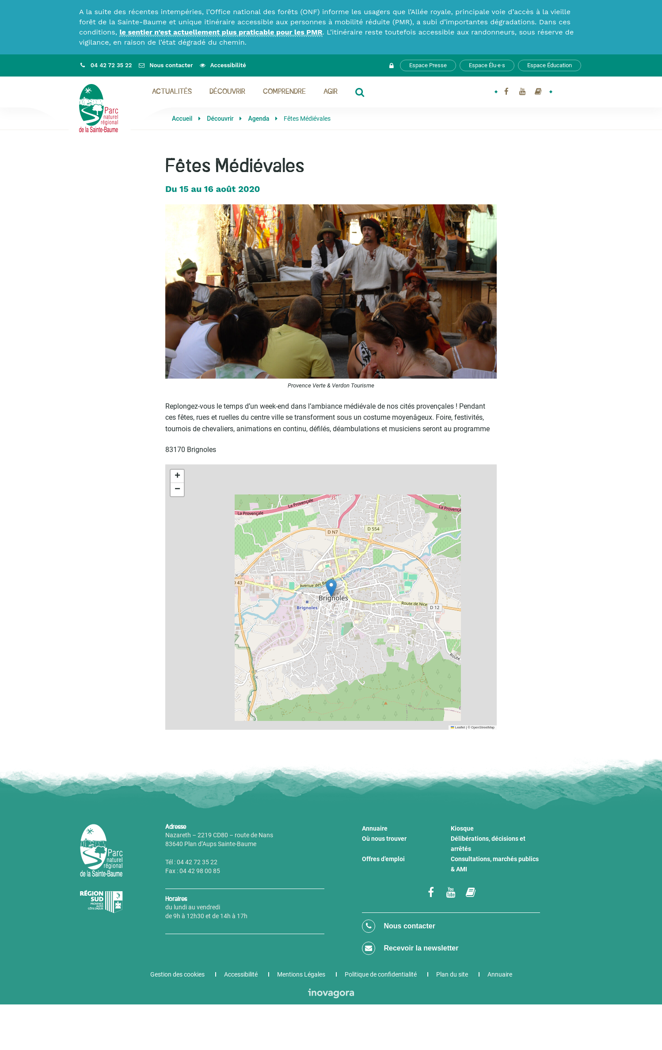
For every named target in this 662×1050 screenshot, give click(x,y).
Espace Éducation (549, 65)
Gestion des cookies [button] (177, 974)
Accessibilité (241, 974)
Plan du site (452, 974)
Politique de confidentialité (381, 974)
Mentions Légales (301, 974)
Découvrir (227, 92)
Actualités (172, 92)
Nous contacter (398, 926)
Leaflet (458, 727)
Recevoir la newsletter (410, 948)
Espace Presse (428, 65)
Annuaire (375, 828)
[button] (331, 588)
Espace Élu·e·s (487, 65)
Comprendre (284, 92)
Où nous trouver (384, 838)
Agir (330, 92)
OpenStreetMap (483, 727)
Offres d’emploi (383, 858)
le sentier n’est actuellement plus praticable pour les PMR (220, 32)
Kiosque (462, 828)
